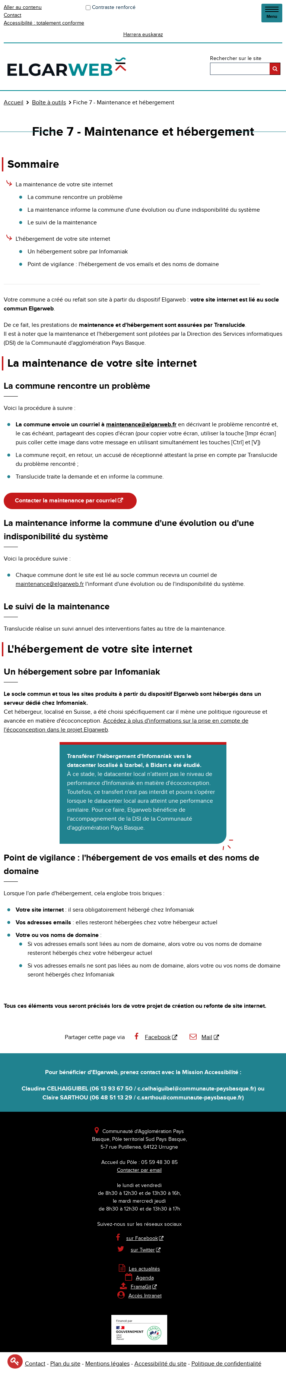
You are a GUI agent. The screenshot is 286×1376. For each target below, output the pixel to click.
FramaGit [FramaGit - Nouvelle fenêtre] (135, 1287)
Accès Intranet (145, 1296)
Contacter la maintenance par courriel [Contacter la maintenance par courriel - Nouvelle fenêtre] (66, 500)
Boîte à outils (49, 102)
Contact (12, 15)
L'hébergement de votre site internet (63, 239)
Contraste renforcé (114, 7)
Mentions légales (107, 1363)
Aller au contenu (23, 7)
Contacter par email (139, 1170)
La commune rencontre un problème (75, 197)
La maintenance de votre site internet (64, 184)
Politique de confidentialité (226, 1363)
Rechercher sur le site (235, 58)
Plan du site (65, 1363)
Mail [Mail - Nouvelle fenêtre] (201, 1037)
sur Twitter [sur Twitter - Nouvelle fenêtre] (143, 1250)
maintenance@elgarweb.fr (141, 424)
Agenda (139, 1278)
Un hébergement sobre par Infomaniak (78, 251)
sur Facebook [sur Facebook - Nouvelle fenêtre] (142, 1238)
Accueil (13, 102)
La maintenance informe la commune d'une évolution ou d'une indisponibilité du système (144, 210)
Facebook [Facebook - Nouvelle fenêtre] (151, 1037)
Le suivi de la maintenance (62, 222)
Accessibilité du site (160, 1363)
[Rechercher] (275, 69)
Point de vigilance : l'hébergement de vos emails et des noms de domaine (123, 264)
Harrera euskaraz (143, 35)
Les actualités (139, 1269)
